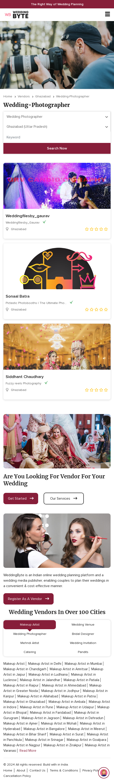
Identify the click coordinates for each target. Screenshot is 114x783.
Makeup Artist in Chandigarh (24, 669)
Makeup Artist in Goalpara (86, 740)
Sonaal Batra (18, 296)
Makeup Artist (30, 624)
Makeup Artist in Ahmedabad (64, 685)
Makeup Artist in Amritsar (69, 669)
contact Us (37, 770)
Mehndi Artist (29, 643)
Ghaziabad (43, 96)
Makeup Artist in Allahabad (37, 696)
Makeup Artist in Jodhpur (60, 691)
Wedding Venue (83, 624)
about (21, 770)
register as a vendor (28, 599)
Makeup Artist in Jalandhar (40, 680)
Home (7, 96)
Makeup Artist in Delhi (44, 664)
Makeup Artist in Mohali (59, 723)
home (7, 770)
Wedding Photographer (29, 634)
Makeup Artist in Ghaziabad (24, 702)
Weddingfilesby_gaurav (28, 215)
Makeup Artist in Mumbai (83, 664)
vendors (24, 96)
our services (63, 498)
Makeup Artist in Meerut (86, 729)
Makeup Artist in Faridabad (50, 713)
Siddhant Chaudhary (25, 376)
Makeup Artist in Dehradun (83, 718)
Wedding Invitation (83, 643)
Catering (30, 652)
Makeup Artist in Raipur (21, 685)
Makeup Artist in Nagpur (21, 745)
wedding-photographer (72, 96)
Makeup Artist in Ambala (67, 702)
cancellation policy (17, 776)
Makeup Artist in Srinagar (44, 740)
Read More (28, 751)
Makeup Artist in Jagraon (40, 718)
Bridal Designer (83, 634)
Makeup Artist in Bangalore (44, 729)
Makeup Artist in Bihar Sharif (24, 734)
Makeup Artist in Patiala (81, 680)
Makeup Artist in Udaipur (75, 707)
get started (21, 498)
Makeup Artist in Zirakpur (63, 745)
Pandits (83, 652)
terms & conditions (64, 770)
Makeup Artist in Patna (79, 696)
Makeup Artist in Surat (67, 734)
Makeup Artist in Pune (36, 707)
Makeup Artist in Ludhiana (48, 674)
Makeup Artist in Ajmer (20, 723)
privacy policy (92, 770)
